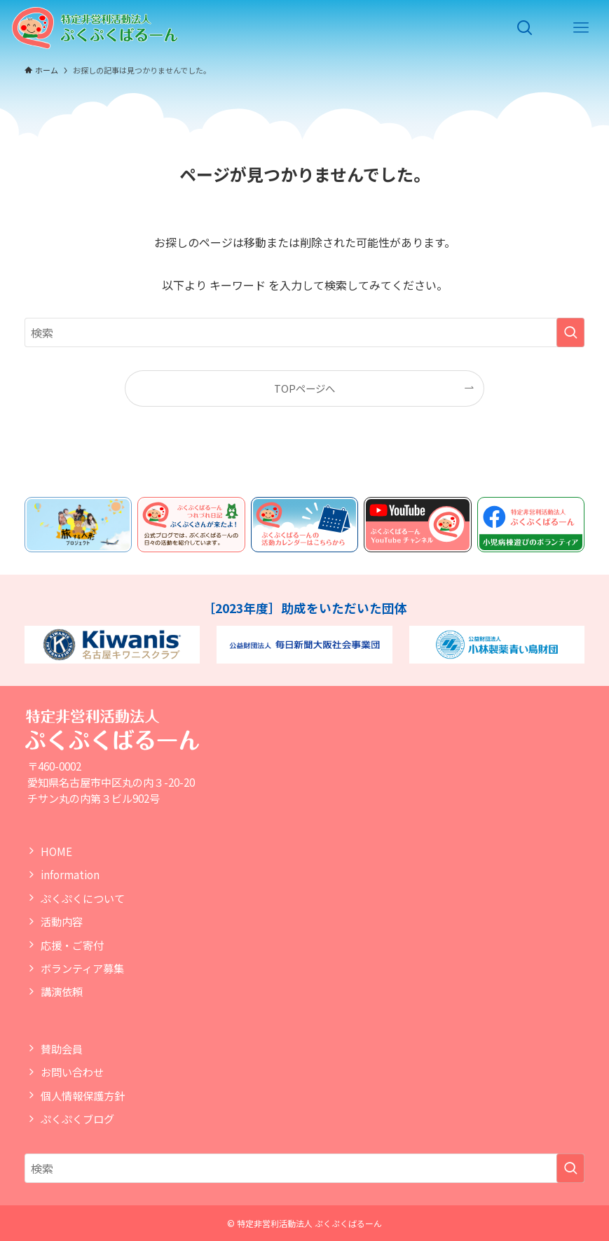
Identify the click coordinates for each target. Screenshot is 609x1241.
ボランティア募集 (82, 968)
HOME (56, 851)
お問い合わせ (72, 1071)
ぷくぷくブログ (77, 1118)
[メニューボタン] (581, 28)
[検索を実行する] (570, 332)
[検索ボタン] (525, 28)
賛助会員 (62, 1048)
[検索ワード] (305, 332)
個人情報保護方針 (83, 1095)
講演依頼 (62, 991)
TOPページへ (304, 388)
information (70, 874)
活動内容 (62, 921)
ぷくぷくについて (83, 898)
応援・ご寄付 (72, 945)
